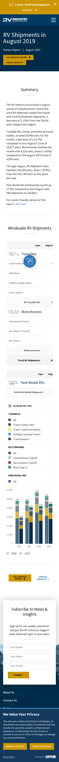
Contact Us (10, 700)
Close (55, 4)
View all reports (14, 62)
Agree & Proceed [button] (42, 746)
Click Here (27, 10)
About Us (8, 692)
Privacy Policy (8, 757)
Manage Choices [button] (15, 746)
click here (20, 204)
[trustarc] (50, 757)
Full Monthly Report (16, 57)
